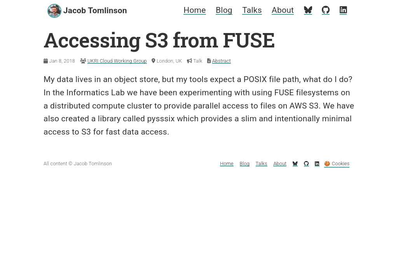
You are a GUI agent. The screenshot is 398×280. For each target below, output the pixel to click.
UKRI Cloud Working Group (117, 61)
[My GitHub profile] (326, 10)
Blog (224, 10)
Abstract (221, 61)
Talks (252, 10)
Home (194, 10)
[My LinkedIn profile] (343, 10)
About (283, 10)
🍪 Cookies (336, 163)
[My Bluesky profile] (308, 10)
